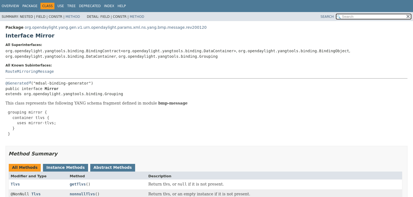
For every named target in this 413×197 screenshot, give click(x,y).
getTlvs (78, 184)
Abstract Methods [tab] (113, 167)
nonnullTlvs (82, 194)
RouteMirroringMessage (29, 71)
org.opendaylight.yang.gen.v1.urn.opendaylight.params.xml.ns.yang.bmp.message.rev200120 (116, 27)
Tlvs (15, 184)
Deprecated (90, 6)
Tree (71, 6)
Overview (10, 6)
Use (60, 6)
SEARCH (327, 17)
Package (29, 6)
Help (122, 6)
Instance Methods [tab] (65, 167)
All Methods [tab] (24, 167)
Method (73, 17)
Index (109, 6)
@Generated (16, 83)
